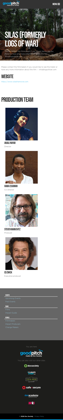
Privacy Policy (39, 416)
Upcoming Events (12, 298)
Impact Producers (12, 324)
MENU (56, 4)
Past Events (10, 302)
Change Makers (11, 327)
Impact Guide (11, 313)
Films (7, 310)
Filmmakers (10, 321)
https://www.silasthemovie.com (14, 82)
